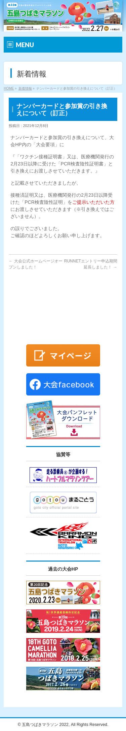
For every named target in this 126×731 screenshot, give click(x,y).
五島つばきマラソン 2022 (45, 724)
